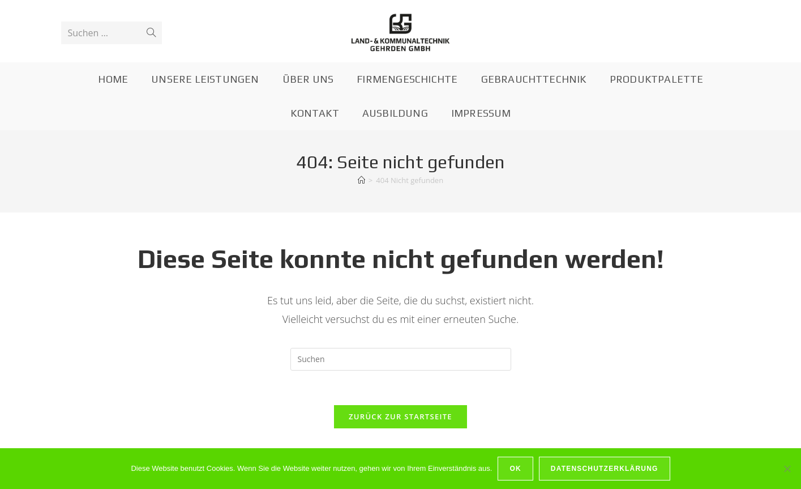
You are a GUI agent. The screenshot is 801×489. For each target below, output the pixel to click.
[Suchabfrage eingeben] (400, 359)
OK (515, 469)
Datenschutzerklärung (604, 469)
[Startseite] (361, 180)
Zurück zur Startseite (400, 416)
